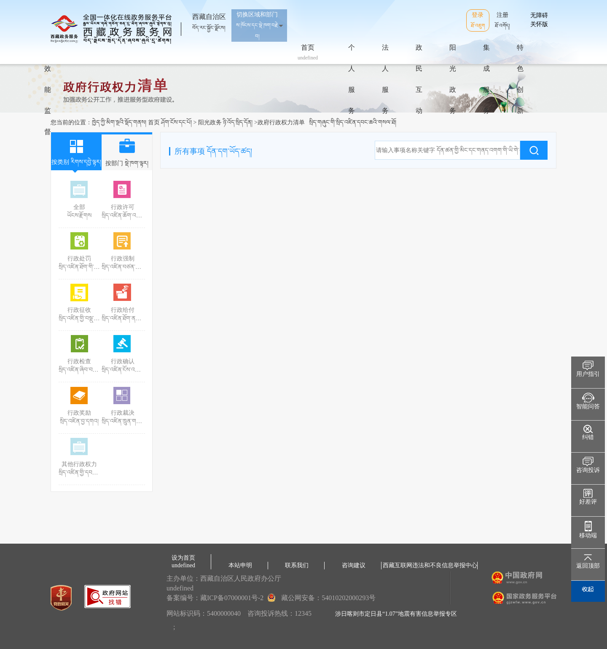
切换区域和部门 (257, 25)
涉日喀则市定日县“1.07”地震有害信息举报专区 (396, 614)
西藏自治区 (209, 18)
